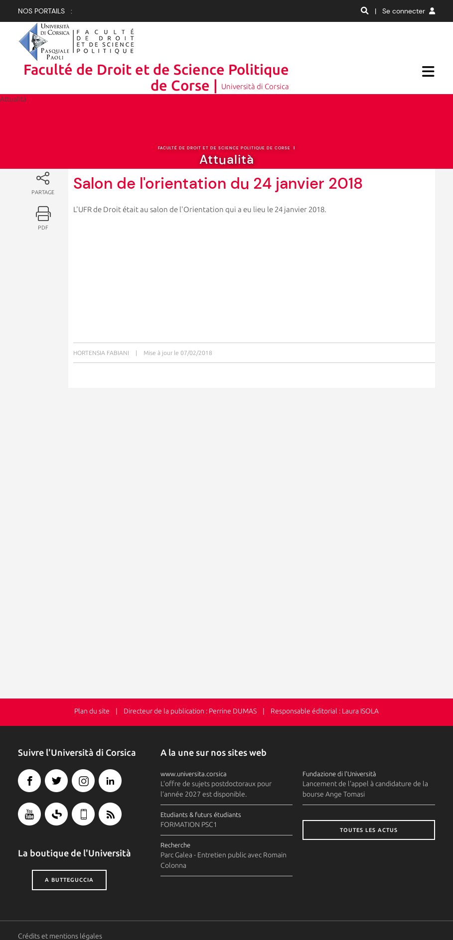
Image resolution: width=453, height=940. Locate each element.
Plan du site (92, 679)
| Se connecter (405, 10)
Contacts (31, 915)
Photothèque (165, 915)
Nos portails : (45, 10)
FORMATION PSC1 (188, 793)
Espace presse (116, 915)
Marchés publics (263, 915)
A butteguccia (69, 848)
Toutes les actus (369, 798)
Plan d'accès (69, 915)
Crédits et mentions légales (60, 904)
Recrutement (212, 915)
